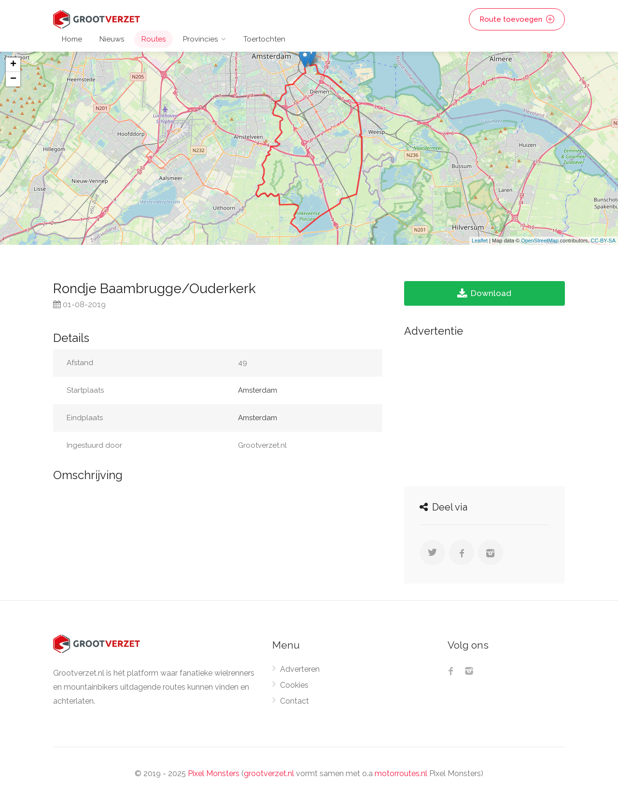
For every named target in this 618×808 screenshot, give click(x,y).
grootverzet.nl (269, 773)
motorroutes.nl (401, 773)
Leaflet (480, 240)
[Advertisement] (484, 409)
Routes (153, 39)
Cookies (294, 685)
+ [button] (13, 64)
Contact (294, 701)
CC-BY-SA (603, 240)
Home (72, 39)
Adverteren (300, 669)
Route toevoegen (516, 19)
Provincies (200, 39)
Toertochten (264, 39)
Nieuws (111, 39)
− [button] (13, 79)
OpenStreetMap (540, 240)
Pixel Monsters (213, 773)
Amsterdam (257, 390)
